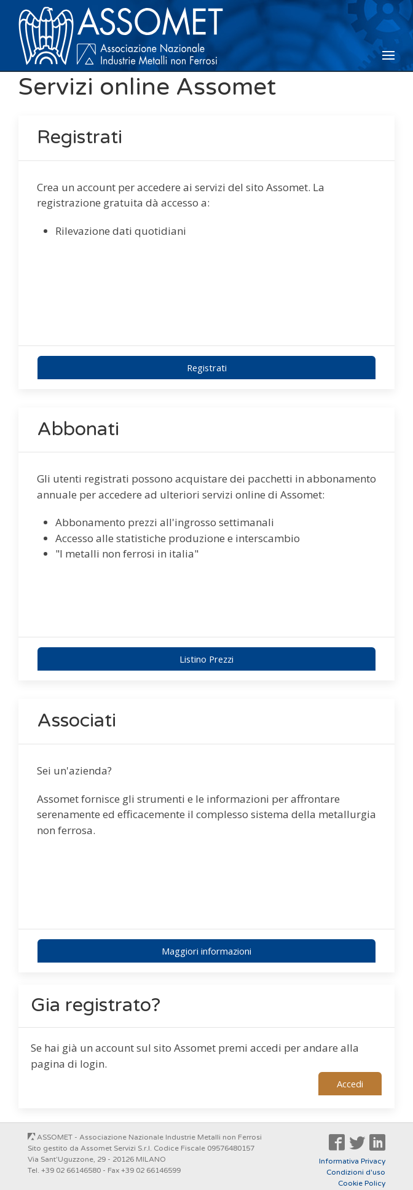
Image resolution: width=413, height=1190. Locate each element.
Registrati (207, 367)
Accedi (350, 1084)
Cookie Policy (361, 1183)
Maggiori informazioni (206, 951)
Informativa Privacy (352, 1161)
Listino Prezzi (206, 659)
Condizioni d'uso (355, 1172)
